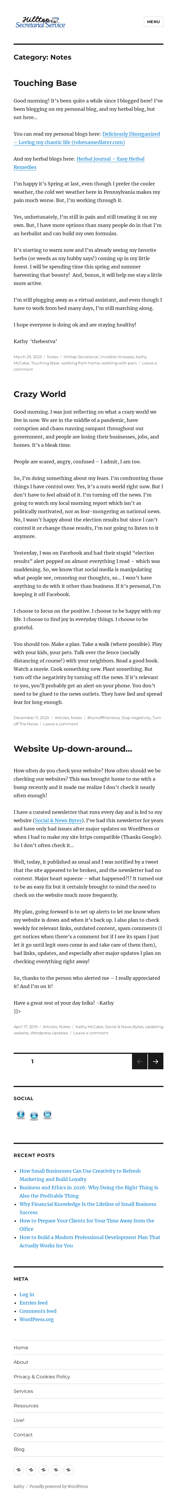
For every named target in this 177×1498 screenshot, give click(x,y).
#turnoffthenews (103, 717)
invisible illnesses (117, 356)
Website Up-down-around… (73, 749)
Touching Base (45, 83)
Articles (62, 717)
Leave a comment (60, 723)
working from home (80, 363)
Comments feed (38, 1311)
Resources (26, 1406)
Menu (153, 21)
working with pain (119, 363)
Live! (19, 1420)
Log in (27, 1294)
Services (23, 1391)
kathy (19, 1486)
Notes (52, 356)
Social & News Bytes (58, 820)
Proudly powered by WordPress (59, 1486)
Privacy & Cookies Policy (42, 1376)
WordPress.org (37, 1319)
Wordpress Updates (49, 1032)
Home (21, 1347)
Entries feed (34, 1303)
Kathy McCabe (89, 1026)
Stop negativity (136, 717)
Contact (23, 1435)
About (21, 1362)
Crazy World (40, 394)
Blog (19, 1449)
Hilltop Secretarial (81, 356)
